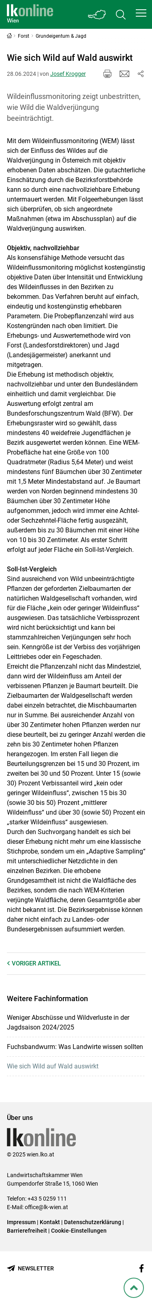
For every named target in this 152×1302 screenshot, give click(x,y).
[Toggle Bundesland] (97, 14)
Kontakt (50, 1222)
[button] (141, 13)
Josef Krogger (68, 74)
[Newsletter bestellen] (30, 1268)
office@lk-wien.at (46, 1207)
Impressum (21, 1222)
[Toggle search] (121, 14)
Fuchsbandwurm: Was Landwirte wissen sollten (75, 1047)
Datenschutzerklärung (92, 1222)
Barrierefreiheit (27, 1230)
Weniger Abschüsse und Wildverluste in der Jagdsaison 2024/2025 (68, 1022)
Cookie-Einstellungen (79, 1230)
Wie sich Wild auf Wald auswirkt (52, 1066)
